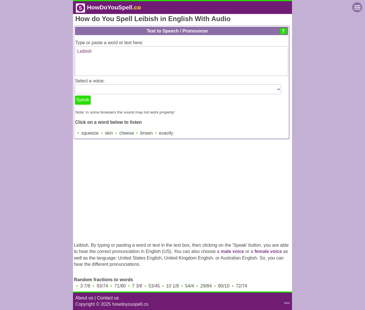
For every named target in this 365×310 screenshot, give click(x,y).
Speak (82, 99)
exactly (166, 133)
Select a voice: (90, 80)
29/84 (206, 285)
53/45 (154, 285)
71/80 (120, 285)
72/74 (241, 285)
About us (84, 297)
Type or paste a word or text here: (109, 42)
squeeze (90, 133)
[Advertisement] (182, 189)
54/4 (189, 285)
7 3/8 (137, 285)
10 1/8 (172, 285)
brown (146, 133)
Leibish (181, 61)
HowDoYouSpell (108, 7)
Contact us (108, 297)
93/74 (102, 285)
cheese (126, 133)
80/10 (224, 285)
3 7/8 (85, 285)
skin (109, 133)
